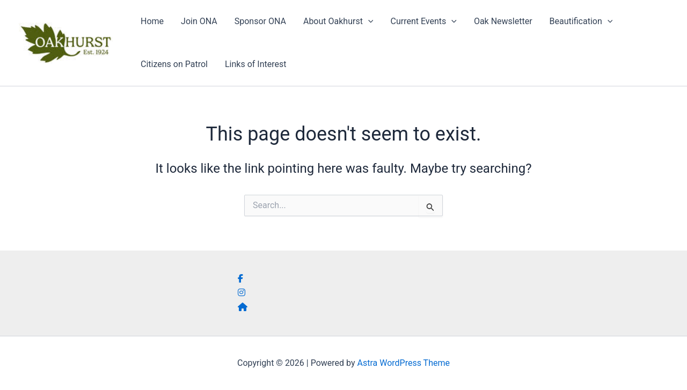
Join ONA (199, 21)
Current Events (423, 21)
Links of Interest (256, 64)
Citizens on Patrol (174, 64)
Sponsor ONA (260, 21)
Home (152, 21)
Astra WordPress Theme (403, 363)
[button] (368, 21)
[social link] (240, 279)
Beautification (581, 21)
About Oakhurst (338, 21)
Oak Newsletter (503, 21)
